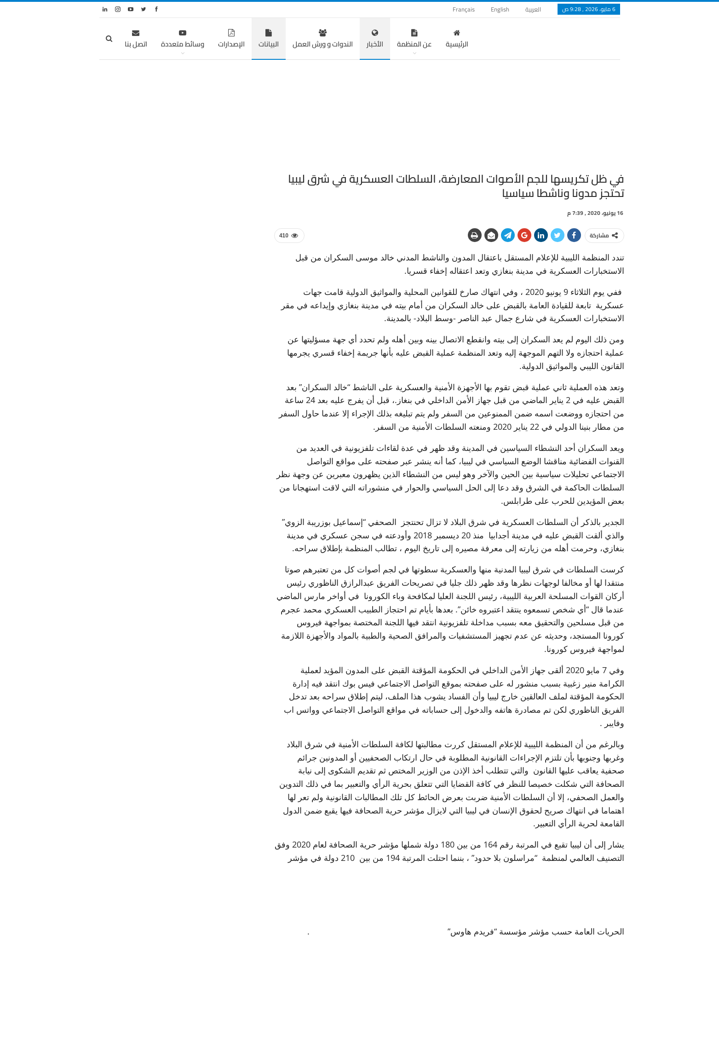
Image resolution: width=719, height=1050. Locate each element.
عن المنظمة (414, 40)
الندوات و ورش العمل (323, 40)
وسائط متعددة (182, 40)
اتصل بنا (136, 40)
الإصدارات (231, 40)
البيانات (269, 40)
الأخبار (375, 40)
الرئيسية (457, 40)
